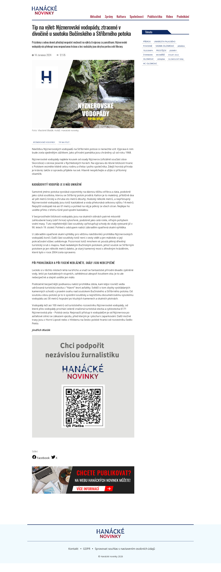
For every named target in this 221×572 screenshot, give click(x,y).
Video (169, 25)
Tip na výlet (64, 150)
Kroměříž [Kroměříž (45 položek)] (160, 63)
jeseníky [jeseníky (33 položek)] (173, 59)
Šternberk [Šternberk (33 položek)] (148, 63)
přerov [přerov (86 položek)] (147, 50)
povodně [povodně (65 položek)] (147, 54)
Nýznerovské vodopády (44, 150)
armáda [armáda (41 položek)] (181, 54)
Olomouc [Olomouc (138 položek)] (148, 67)
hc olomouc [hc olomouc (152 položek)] (150, 72)
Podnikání (183, 25)
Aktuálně (95, 25)
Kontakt (73, 557)
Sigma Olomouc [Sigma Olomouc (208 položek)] (165, 54)
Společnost (137, 25)
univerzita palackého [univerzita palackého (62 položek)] (164, 50)
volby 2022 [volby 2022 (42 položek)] (173, 63)
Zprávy (109, 25)
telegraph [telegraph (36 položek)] (148, 59)
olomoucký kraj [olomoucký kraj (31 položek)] (175, 67)
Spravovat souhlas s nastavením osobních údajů (125, 557)
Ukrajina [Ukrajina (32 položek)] (161, 67)
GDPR (86, 557)
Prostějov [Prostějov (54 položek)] (161, 59)
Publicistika (154, 25)
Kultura (121, 25)
